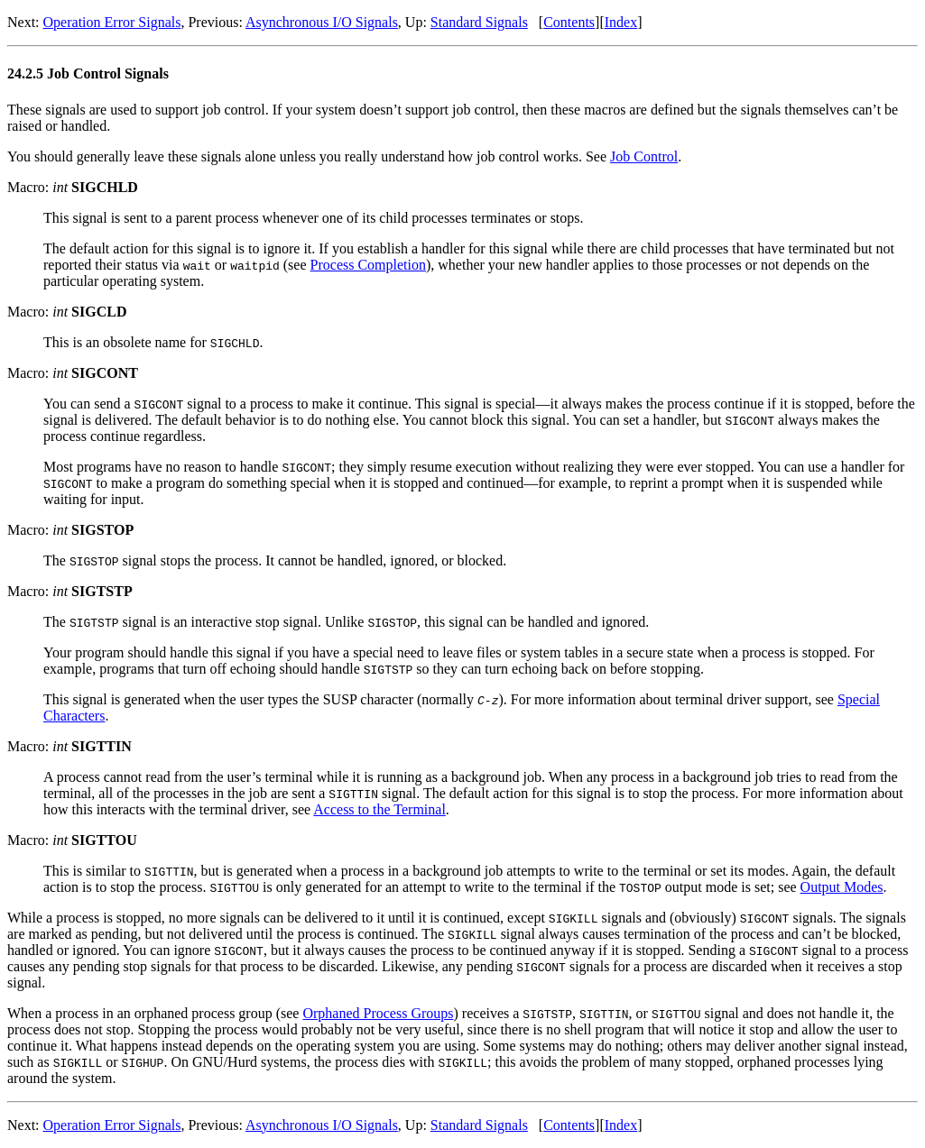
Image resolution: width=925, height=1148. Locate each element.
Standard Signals (479, 22)
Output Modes (841, 887)
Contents (569, 22)
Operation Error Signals (112, 22)
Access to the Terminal (379, 809)
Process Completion (368, 264)
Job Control (644, 156)
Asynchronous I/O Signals (321, 22)
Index (621, 22)
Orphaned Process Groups (377, 1013)
